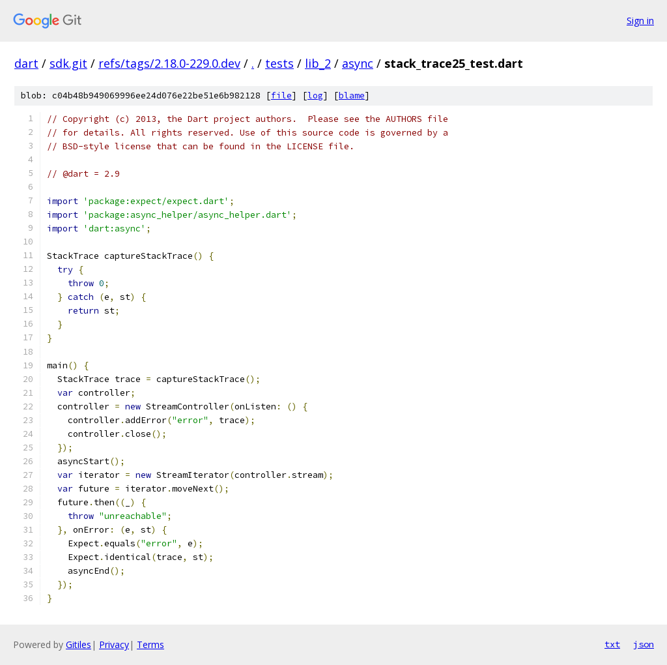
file (281, 95)
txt (612, 644)
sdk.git (68, 63)
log (315, 95)
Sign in (640, 20)
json (643, 644)
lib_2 (318, 63)
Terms (150, 644)
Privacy (114, 644)
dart (26, 63)
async (357, 63)
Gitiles (78, 644)
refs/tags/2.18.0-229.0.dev (169, 63)
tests (279, 63)
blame (352, 95)
